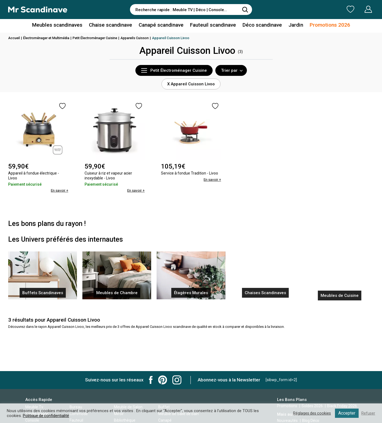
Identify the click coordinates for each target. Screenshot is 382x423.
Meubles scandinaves (62, 25)
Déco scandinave (259, 25)
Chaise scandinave (113, 25)
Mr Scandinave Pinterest (162, 379)
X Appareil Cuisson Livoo (191, 84)
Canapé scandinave (162, 25)
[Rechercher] (245, 9)
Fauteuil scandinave (212, 25)
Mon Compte (358, 9)
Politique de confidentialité (46, 415)
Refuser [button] (368, 413)
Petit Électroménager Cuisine (100, 38)
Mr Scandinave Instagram (176, 379)
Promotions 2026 (324, 25)
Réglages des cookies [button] (311, 413)
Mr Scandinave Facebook (151, 380)
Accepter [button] (346, 413)
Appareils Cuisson (142, 38)
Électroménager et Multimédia (48, 38)
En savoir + (59, 190)
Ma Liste (322, 9)
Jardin (291, 25)
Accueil (14, 38)
